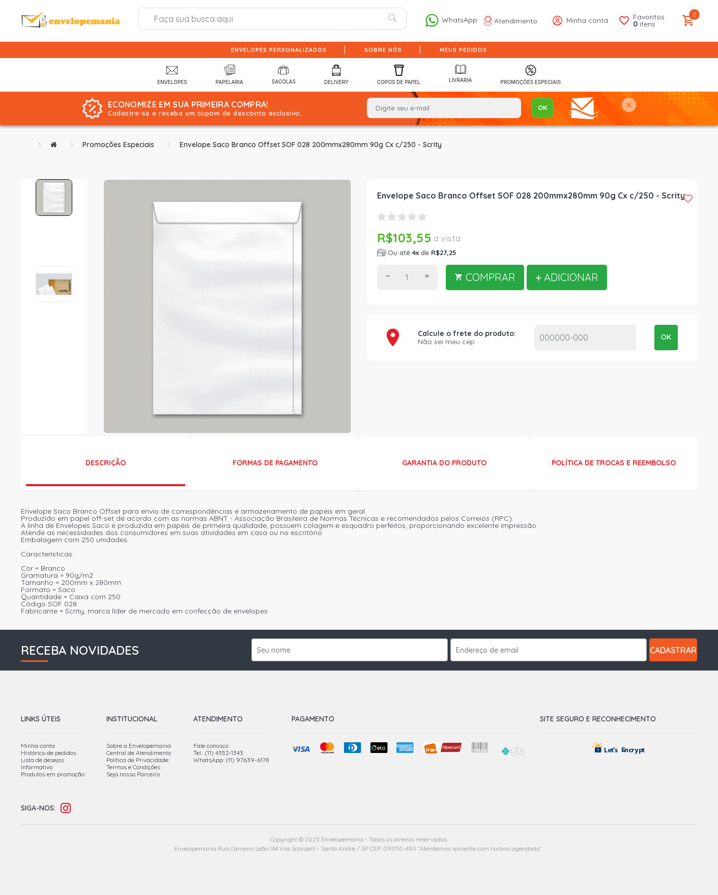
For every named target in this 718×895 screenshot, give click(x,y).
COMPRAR (484, 277)
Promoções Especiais (530, 75)
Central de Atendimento (138, 753)
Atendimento (510, 20)
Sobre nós (383, 49)
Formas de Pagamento (275, 462)
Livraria (460, 74)
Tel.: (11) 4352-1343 (218, 753)
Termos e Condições (133, 767)
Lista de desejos (42, 760)
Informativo (36, 767)
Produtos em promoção (52, 774)
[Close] (629, 106)
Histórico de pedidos (48, 753)
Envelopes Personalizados (279, 49)
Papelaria (229, 75)
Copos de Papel (398, 75)
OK (666, 337)
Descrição (105, 462)
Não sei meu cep (446, 341)
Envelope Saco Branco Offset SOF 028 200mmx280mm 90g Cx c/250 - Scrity (311, 144)
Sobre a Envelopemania (138, 745)
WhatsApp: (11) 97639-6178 (231, 760)
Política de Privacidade (137, 760)
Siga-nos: (38, 808)
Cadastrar (673, 650)
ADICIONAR (566, 277)
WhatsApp (450, 20)
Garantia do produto (444, 462)
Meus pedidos (463, 49)
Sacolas (284, 74)
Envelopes (172, 75)
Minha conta (38, 745)
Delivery (336, 75)
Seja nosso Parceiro (133, 774)
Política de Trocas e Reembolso (614, 462)
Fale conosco (210, 745)
